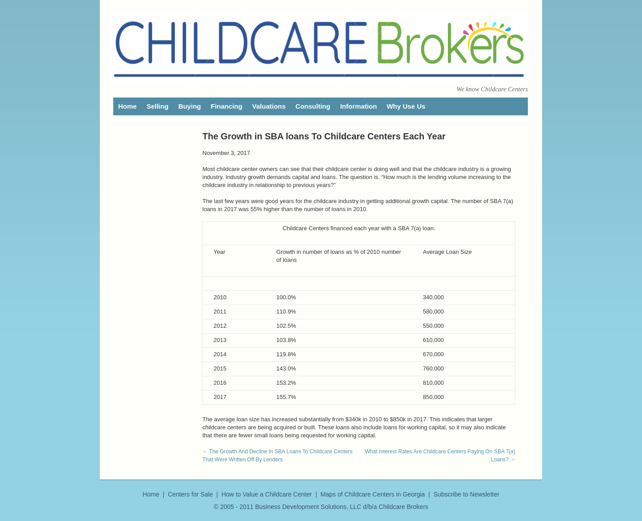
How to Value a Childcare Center (267, 494)
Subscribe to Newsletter (466, 494)
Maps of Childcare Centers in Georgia (373, 494)
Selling (158, 106)
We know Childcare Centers (492, 89)
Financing (227, 106)
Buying (189, 106)
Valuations (269, 106)
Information (358, 106)
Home (127, 106)
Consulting (313, 106)
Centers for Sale (190, 494)
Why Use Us (406, 106)
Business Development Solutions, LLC (308, 506)
